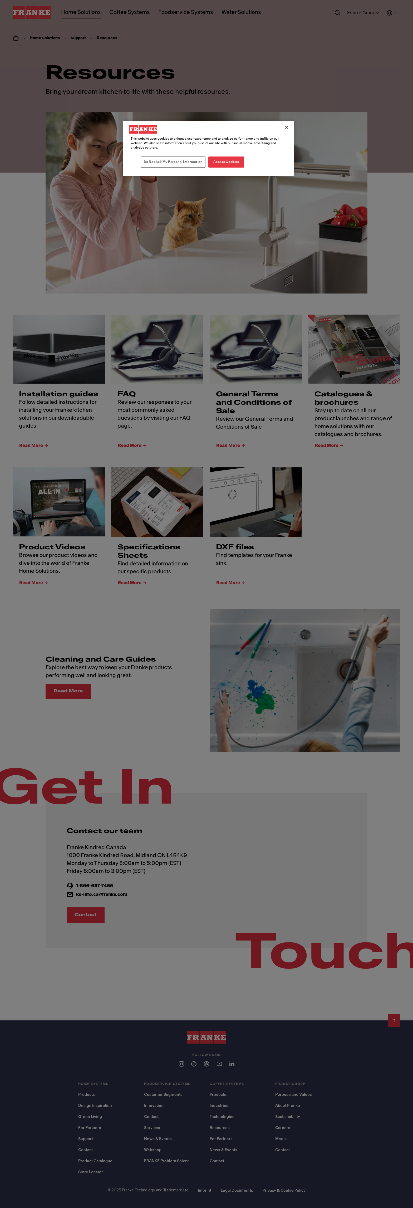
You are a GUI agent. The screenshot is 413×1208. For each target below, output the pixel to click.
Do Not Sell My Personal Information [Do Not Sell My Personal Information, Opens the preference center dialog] (173, 161)
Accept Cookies (226, 161)
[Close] (286, 127)
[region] (208, 148)
